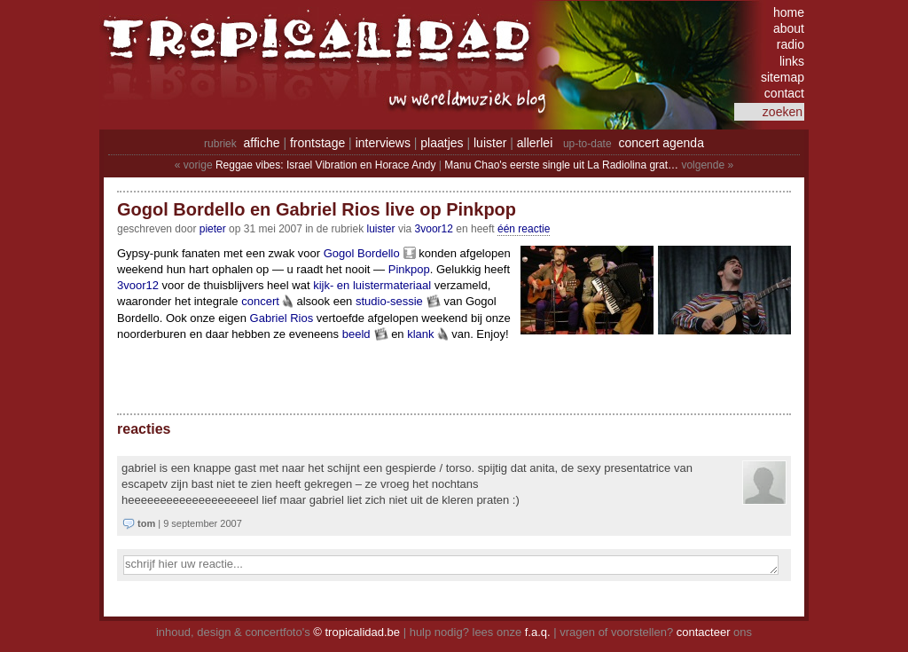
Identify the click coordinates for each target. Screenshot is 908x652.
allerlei (534, 143)
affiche (262, 143)
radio (790, 44)
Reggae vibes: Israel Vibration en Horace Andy (325, 165)
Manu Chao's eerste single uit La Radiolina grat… (561, 165)
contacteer (704, 632)
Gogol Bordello (362, 253)
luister (490, 143)
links (791, 61)
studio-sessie (389, 301)
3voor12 (434, 229)
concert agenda (661, 143)
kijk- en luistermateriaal (372, 285)
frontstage (317, 143)
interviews (383, 143)
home (788, 12)
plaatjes (441, 143)
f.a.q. (538, 632)
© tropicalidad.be (356, 632)
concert (260, 301)
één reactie (523, 229)
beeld (356, 334)
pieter (213, 229)
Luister (381, 229)
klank (420, 334)
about (788, 28)
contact (784, 93)
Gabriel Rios (282, 318)
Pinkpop (409, 269)
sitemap (782, 77)
